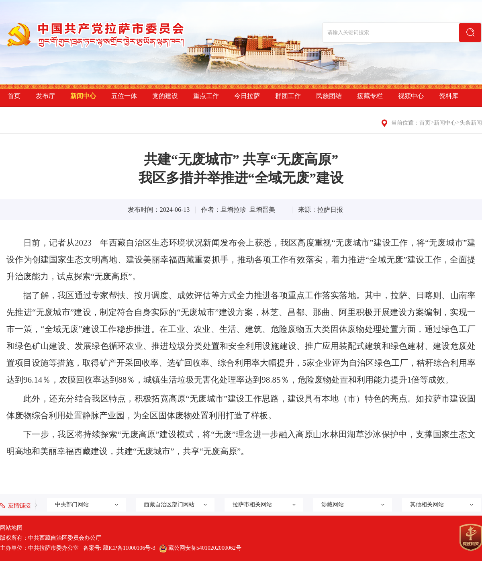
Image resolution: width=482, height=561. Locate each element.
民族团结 (329, 95)
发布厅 (45, 95)
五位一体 (124, 95)
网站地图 (11, 528)
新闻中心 (83, 95)
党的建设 (165, 95)
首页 (14, 95)
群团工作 (288, 95)
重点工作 (206, 95)
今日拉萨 (247, 95)
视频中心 (411, 95)
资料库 (448, 95)
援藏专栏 (370, 95)
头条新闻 (471, 123)
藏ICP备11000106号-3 (129, 548)
